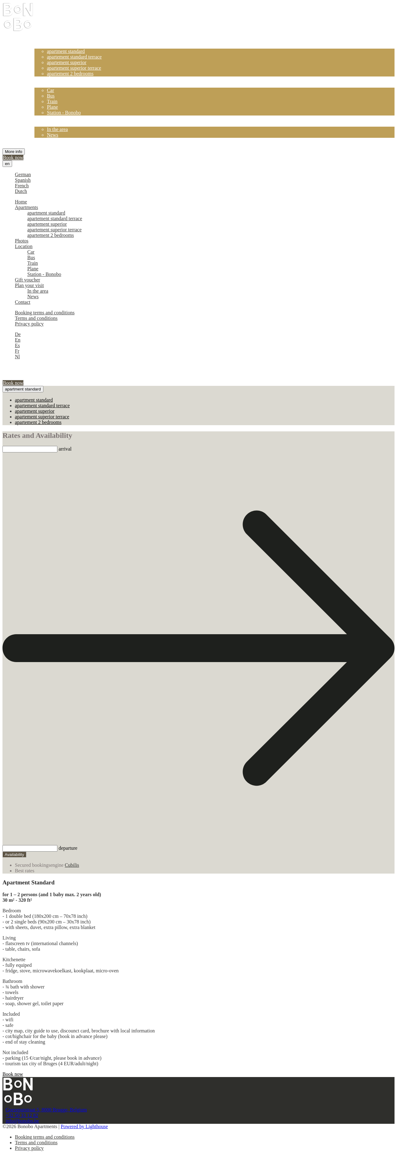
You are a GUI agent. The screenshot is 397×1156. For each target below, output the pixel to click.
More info (13, 151)
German (23, 174)
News (52, 134)
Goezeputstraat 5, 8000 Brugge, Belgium (46, 1109)
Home (40, 40)
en (7, 163)
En (17, 339)
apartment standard (66, 51)
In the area (57, 129)
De (18, 334)
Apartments (46, 45)
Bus (51, 95)
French (22, 185)
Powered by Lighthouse (84, 1126)
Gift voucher (47, 118)
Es (17, 345)
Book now (13, 157)
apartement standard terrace (74, 56)
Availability (14, 854)
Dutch (21, 191)
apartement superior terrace (74, 68)
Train (52, 101)
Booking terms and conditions (44, 312)
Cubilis (72, 865)
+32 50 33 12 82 (22, 1115)
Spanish (23, 180)
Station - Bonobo (64, 112)
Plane (52, 107)
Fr (17, 351)
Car (50, 90)
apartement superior (67, 62)
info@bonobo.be (22, 1120)
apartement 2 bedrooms (70, 73)
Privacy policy (29, 323)
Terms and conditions (36, 318)
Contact (42, 140)
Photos (41, 79)
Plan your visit (48, 123)
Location (43, 84)
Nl (17, 356)
